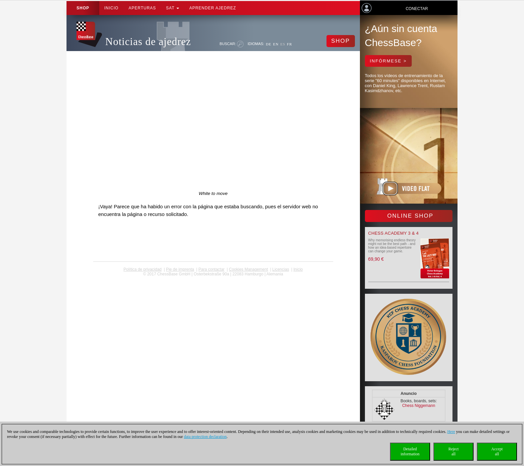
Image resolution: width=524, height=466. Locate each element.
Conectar (417, 8)
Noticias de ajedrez (148, 41)
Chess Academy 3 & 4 (393, 233)
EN (276, 44)
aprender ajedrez (212, 8)
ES (282, 44)
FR (289, 44)
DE (268, 44)
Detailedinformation (410, 451)
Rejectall (453, 451)
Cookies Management (248, 269)
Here (451, 431)
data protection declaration (205, 436)
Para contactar (212, 269)
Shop (83, 8)
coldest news (213, 278)
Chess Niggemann (418, 405)
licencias (280, 269)
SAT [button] (172, 8)
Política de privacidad (142, 269)
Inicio (111, 8)
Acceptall (497, 451)
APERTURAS (142, 8)
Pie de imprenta (180, 269)
